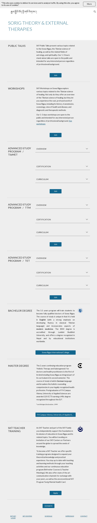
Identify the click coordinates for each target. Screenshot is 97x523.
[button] (94, 12)
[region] (48, 4)
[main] (48, 26)
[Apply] (55, 493)
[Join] (55, 75)
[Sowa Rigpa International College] (55, 352)
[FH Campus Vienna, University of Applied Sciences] (55, 415)
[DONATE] (48, 506)
